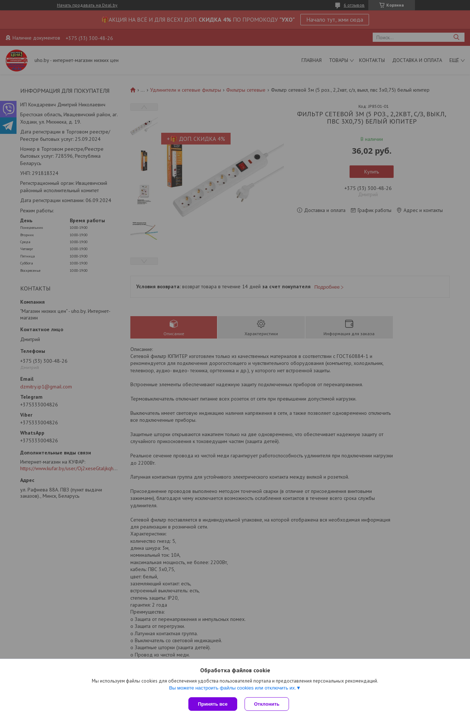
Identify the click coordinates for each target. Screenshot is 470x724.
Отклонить (266, 704)
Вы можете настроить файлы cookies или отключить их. (232, 688)
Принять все (213, 704)
